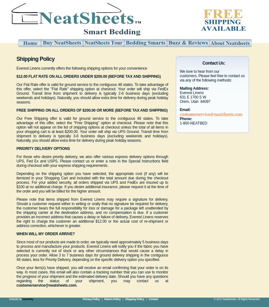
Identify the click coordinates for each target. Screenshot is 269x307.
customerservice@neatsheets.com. (47, 285)
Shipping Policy (134, 299)
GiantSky (27, 299)
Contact (153, 299)
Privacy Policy (91, 299)
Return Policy (112, 299)
